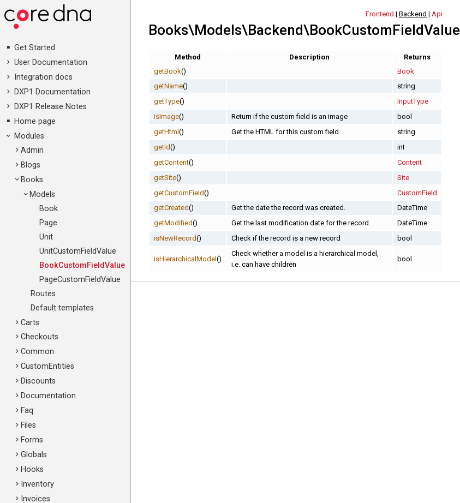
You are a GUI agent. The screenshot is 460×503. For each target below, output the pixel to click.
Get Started (34, 47)
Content (409, 162)
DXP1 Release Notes (50, 106)
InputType (412, 101)
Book (48, 208)
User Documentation (50, 62)
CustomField (417, 193)
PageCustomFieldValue (80, 279)
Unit (46, 237)
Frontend (380, 14)
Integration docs (43, 77)
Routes (43, 293)
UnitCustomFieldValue (77, 251)
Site (403, 177)
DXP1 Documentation (52, 92)
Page (48, 222)
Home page (35, 121)
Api (437, 14)
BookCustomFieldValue (82, 265)
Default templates (62, 308)
